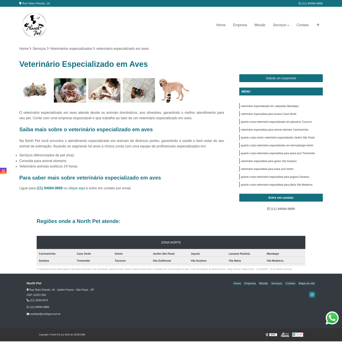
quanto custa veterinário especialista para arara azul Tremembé (278, 156)
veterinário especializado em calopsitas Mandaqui (270, 106)
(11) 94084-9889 (311, 3)
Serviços (279, 25)
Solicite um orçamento (281, 78)
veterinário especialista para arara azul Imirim (267, 172)
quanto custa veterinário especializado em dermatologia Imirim (277, 148)
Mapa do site (307, 284)
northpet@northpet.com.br (44, 314)
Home (221, 25)
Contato (303, 25)
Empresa (240, 25)
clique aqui (76, 188)
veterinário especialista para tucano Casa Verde (268, 114)
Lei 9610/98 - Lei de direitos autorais (274, 270)
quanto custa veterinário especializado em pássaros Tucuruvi (276, 123)
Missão (260, 25)
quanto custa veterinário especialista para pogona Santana (275, 181)
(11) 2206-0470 (37, 301)
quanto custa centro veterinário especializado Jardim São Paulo (278, 139)
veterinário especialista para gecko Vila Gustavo (269, 164)
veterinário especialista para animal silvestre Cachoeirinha (274, 131)
